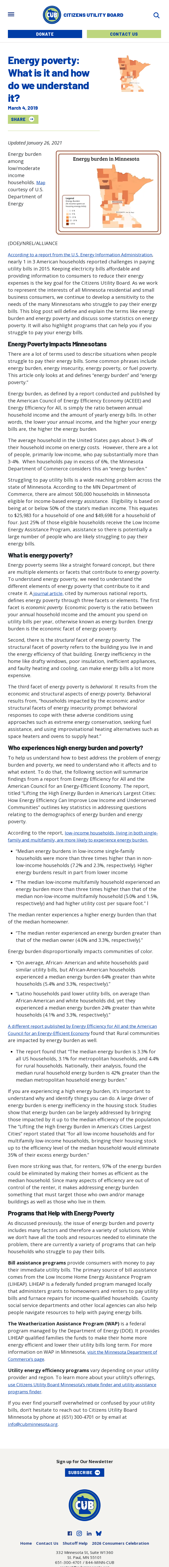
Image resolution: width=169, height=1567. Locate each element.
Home (26, 1550)
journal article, (49, 593)
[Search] (156, 15)
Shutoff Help (75, 1550)
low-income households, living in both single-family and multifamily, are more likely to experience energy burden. (84, 840)
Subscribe (80, 1479)
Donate (45, 33)
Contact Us (124, 33)
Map (41, 182)
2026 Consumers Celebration (120, 1550)
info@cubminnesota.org (35, 1431)
